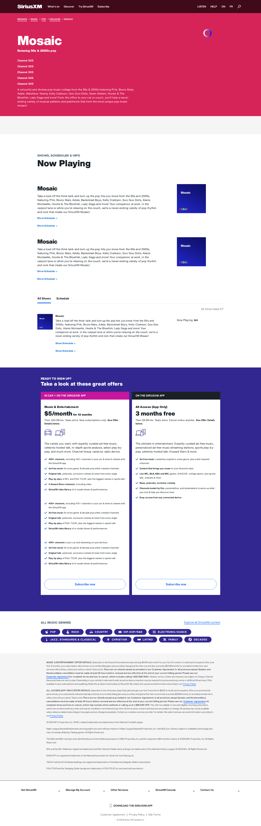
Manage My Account (85, 790)
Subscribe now (85, 584)
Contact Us (220, 790)
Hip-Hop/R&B (129, 632)
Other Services (130, 790)
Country (98, 632)
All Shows (44, 298)
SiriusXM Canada (175, 790)
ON (223, 6)
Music (34, 19)
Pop (44, 19)
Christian (116, 639)
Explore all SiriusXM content (202, 622)
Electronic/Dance (169, 632)
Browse (22, 19)
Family (170, 639)
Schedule (62, 298)
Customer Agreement (57, 676)
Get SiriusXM (40, 790)
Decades (55, 19)
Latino (144, 639)
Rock (72, 632)
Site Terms (154, 814)
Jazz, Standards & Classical (70, 639)
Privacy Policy (189, 683)
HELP (213, 6)
